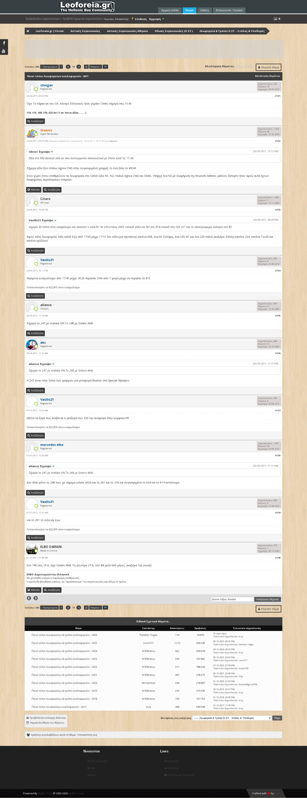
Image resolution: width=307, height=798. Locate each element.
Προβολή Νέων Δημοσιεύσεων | (43, 18)
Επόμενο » (95, 66)
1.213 (177, 643)
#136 (277, 353)
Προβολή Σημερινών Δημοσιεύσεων (83, 18)
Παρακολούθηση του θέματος (47, 722)
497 (177, 675)
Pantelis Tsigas (148, 635)
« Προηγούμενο (49, 66)
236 (177, 683)
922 (177, 651)
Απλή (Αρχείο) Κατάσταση (179, 775)
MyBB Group (75, 793)
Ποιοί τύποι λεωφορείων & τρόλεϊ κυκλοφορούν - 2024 (64, 651)
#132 (277, 140)
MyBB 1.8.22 (45, 793)
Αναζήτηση (171, 761)
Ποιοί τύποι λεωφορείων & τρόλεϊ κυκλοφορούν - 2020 (64, 683)
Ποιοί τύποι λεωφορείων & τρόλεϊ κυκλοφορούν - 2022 (64, 667)
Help (91, 768)
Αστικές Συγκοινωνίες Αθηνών (127, 31)
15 (79, 66)
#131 (277, 95)
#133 (277, 209)
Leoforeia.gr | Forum (50, 31)
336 (177, 659)
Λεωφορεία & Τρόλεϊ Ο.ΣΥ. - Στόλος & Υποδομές (232, 31)
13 (68, 66)
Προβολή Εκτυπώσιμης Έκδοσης (48, 717)
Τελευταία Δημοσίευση (225, 636)
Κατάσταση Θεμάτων (267, 75)
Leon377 (149, 643)
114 (177, 635)
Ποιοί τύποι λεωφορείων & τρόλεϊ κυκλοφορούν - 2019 (64, 690)
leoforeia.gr (171, 768)
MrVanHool (148, 683)
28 (86, 66)
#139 (277, 512)
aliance (46, 305)
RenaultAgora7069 (247, 684)
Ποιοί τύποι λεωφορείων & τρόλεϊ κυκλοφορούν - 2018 (64, 698)
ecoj (240, 636)
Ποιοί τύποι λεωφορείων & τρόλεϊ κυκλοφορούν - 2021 (64, 675)
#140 (277, 557)
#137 (277, 410)
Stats (92, 775)
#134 (277, 270)
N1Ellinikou (148, 651)
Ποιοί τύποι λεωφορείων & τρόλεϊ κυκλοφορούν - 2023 (64, 659)
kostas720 (243, 668)
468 (177, 707)
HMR (277, 793)
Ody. (240, 676)
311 (177, 667)
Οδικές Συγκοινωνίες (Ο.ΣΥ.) (174, 31)
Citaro (45, 199)
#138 (277, 455)
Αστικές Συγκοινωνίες (85, 31)
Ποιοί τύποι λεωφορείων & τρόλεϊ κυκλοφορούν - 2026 (64, 635)
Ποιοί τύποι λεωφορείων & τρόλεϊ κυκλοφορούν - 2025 (64, 643)
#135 (277, 315)
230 (177, 690)
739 (177, 698)
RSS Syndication (97, 761)
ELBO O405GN (51, 547)
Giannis (112, 141)
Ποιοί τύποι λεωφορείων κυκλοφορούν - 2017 (59, 707)
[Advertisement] (142, 49)
